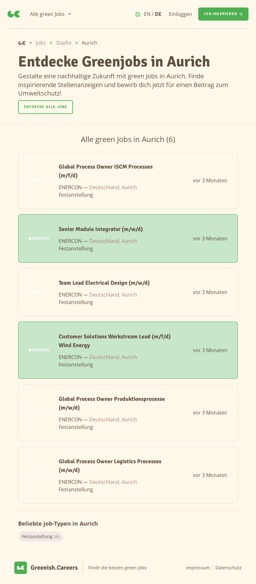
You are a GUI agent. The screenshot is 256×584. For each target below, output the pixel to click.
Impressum (198, 568)
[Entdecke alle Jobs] (45, 107)
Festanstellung (40, 536)
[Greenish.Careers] (13, 14)
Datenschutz (228, 568)
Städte (63, 42)
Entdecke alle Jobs (45, 107)
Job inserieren (223, 14)
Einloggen (180, 14)
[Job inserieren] (223, 14)
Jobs (41, 42)
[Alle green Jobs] (51, 14)
